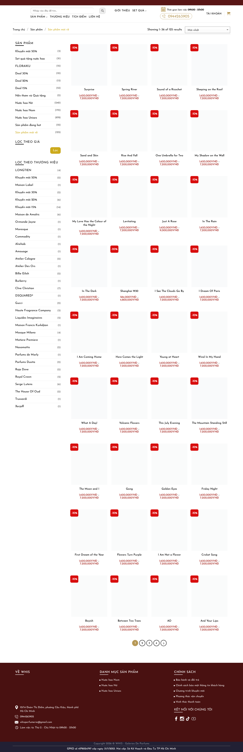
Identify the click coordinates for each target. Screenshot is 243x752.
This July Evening (169, 423)
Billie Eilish (22, 273)
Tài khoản (214, 14)
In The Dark (89, 291)
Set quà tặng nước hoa (30, 58)
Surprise (89, 89)
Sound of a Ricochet (169, 89)
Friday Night (209, 489)
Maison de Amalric (27, 214)
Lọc (55, 150)
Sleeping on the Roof (209, 89)
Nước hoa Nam (25, 110)
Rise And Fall (129, 155)
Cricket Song (209, 554)
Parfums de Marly (26, 354)
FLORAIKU (22, 66)
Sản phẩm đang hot (28, 125)
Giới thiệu (122, 10)
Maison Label (24, 185)
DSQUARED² (24, 295)
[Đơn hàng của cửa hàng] (207, 30)
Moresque (21, 229)
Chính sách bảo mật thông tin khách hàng (200, 685)
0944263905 (175, 16)
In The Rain (209, 221)
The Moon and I (89, 489)
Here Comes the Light (129, 357)
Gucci (18, 303)
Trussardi (21, 399)
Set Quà (139, 10)
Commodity (22, 236)
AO (169, 621)
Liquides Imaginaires (28, 317)
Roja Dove (22, 369)
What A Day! (89, 423)
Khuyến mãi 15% (25, 207)
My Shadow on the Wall (209, 155)
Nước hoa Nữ (24, 103)
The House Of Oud (27, 391)
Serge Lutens (23, 384)
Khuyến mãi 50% (26, 51)
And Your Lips (209, 621)
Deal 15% (21, 88)
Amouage (21, 251)
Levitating (129, 221)
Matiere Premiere (26, 340)
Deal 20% (21, 80)
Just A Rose (169, 221)
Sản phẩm (38, 17)
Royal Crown (23, 376)
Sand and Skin (89, 155)
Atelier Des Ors (25, 266)
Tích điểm (79, 17)
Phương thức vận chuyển (190, 696)
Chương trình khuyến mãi (190, 691)
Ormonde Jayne (25, 221)
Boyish (89, 621)
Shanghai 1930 (129, 291)
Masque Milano (25, 332)
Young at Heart (169, 357)
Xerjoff (19, 406)
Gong (129, 489)
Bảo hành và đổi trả (187, 680)
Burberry (20, 280)
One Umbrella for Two (169, 155)
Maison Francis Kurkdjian (31, 325)
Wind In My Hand (209, 357)
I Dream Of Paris (209, 291)
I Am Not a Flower (169, 554)
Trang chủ (19, 29)
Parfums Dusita (25, 362)
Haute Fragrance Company (33, 310)
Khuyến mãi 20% (26, 199)
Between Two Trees (129, 621)
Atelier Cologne (25, 258)
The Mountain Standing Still (209, 423)
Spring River (129, 89)
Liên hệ (94, 17)
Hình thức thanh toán (188, 702)
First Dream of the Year (89, 554)
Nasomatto (22, 347)
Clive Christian (24, 288)
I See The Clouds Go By (169, 291)
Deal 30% (21, 73)
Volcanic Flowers (129, 423)
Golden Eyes (169, 489)
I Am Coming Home (89, 357)
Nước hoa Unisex (26, 117)
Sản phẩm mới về (26, 132)
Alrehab (20, 244)
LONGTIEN (23, 170)
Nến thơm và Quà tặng (30, 95)
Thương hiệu (60, 17)
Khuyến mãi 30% (26, 192)
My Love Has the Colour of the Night (89, 223)
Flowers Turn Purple (129, 554)
